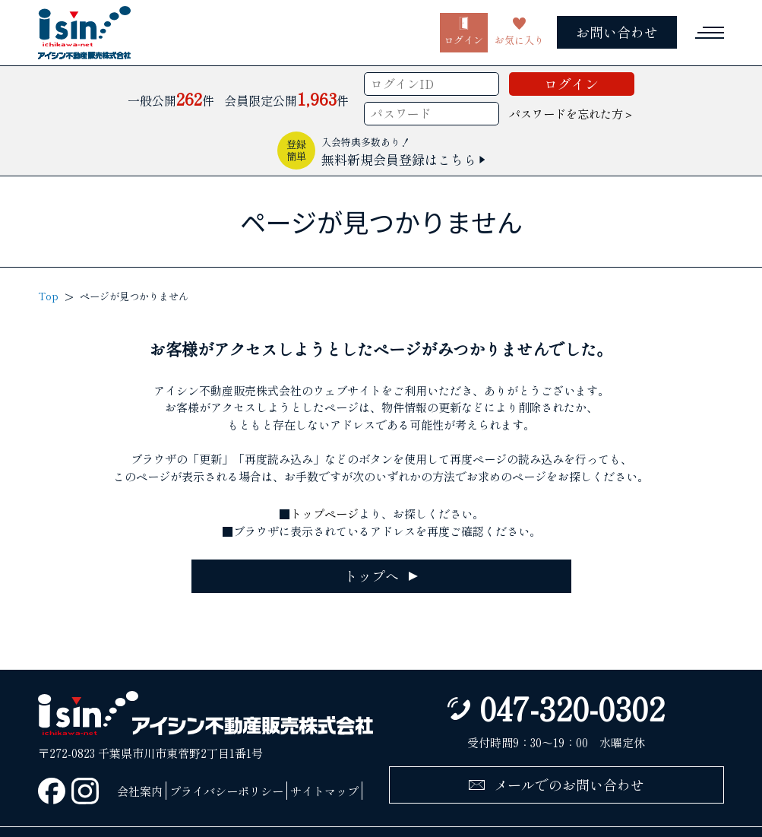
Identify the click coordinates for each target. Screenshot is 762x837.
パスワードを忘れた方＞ (571, 113)
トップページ (324, 513)
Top (48, 296)
